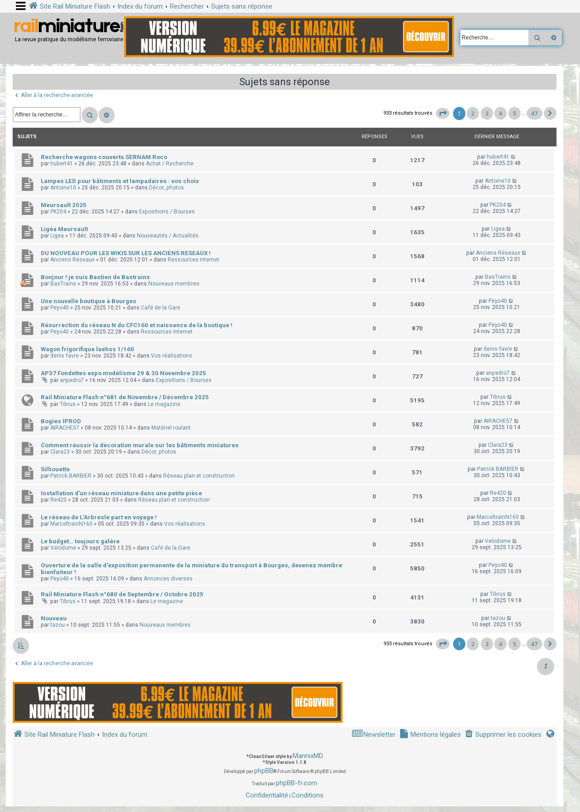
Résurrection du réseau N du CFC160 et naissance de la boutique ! (136, 325)
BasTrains (63, 283)
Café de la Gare (160, 307)
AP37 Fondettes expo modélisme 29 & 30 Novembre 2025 (123, 373)
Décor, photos (166, 187)
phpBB (263, 771)
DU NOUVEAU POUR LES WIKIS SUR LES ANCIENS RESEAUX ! (126, 253)
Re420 (58, 500)
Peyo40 (59, 307)
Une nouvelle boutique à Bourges (88, 301)
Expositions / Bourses (167, 211)
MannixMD (308, 756)
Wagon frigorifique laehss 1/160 (87, 349)
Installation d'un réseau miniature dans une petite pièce (121, 493)
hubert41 (61, 163)
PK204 (58, 211)
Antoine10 (63, 187)
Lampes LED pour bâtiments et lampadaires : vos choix (120, 181)
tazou (57, 625)
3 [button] (486, 113)
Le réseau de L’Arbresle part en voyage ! (99, 517)
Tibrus (68, 404)
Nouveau (54, 618)
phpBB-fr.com (296, 783)
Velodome (63, 548)
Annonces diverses (168, 578)
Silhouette (55, 469)
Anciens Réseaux (72, 259)
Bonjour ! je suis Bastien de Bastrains (95, 277)
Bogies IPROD (61, 421)
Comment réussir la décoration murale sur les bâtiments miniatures (140, 445)
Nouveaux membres (173, 283)
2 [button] (472, 113)
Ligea (57, 235)
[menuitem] (503, 735)
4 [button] (500, 113)
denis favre (64, 356)
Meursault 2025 (64, 205)
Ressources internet (193, 259)
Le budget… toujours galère (80, 541)
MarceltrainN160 (71, 524)
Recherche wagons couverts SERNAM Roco (104, 157)
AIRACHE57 (64, 428)
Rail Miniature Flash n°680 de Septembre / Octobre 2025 (122, 594)
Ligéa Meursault (64, 229)
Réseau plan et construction (199, 476)
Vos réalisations (171, 356)
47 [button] (534, 113)
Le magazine (164, 404)
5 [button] (514, 113)
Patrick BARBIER (71, 476)
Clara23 (60, 452)
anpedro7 (72, 380)
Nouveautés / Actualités (167, 235)
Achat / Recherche (169, 163)
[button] (443, 113)
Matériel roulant (171, 428)
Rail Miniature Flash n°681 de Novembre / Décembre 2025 (125, 397)
